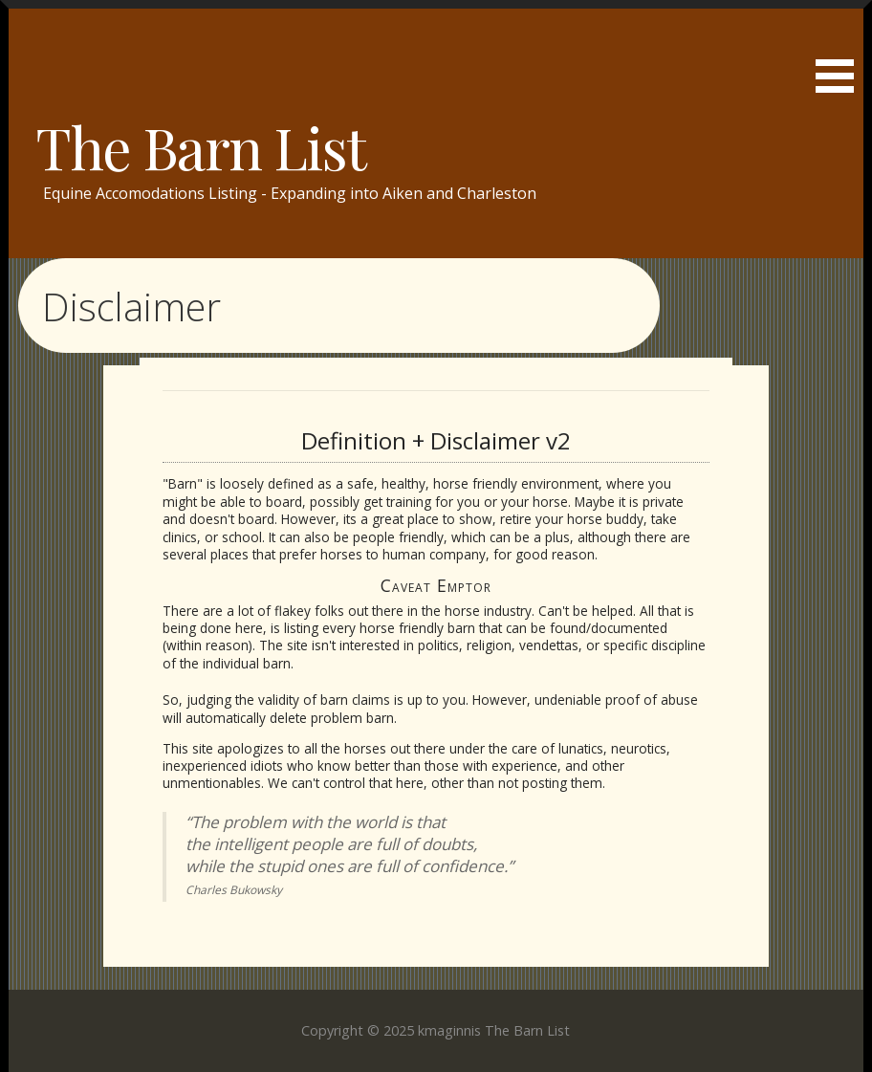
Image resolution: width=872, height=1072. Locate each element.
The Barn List (200, 146)
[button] (841, 49)
